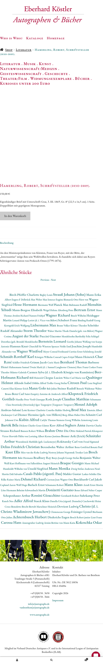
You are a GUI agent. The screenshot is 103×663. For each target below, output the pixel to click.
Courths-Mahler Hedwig (58, 410)
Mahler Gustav (72, 474)
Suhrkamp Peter (90, 495)
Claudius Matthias (76, 398)
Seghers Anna (75, 425)
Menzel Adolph (85, 404)
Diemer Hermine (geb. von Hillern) (40, 415)
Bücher (82, 78)
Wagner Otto (67, 479)
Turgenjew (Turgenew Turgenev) (57, 404)
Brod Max (79, 409)
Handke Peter (23, 399)
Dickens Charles (27, 425)
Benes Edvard (81, 490)
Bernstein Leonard (52, 341)
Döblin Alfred (39, 383)
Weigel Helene (50, 310)
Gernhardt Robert (70, 495)
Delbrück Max (28, 299)
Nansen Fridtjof (37, 315)
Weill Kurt (9, 463)
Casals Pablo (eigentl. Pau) (43, 473)
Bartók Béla (10, 425)
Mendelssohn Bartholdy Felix (76, 336)
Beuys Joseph (58, 458)
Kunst (45, 63)
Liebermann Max (43, 325)
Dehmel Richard (33, 479)
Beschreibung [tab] (6, 242)
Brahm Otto (54, 430)
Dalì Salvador (16, 474)
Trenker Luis (82, 452)
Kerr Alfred (57, 425)
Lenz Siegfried (95, 383)
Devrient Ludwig (68, 506)
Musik (29, 63)
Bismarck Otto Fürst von (76, 299)
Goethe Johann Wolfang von (81, 341)
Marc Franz (83, 367)
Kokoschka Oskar (89, 522)
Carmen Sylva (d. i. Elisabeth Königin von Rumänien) (61, 372)
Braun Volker (64, 325)
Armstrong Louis (89, 420)
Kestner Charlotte (37, 410)
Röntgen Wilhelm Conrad (48, 357)
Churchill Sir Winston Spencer (44, 346)
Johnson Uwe (12, 420)
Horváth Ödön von (19, 436)
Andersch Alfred (59, 394)
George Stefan (72, 458)
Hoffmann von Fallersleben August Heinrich (37, 463)
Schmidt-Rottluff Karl (17, 356)
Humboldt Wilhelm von (15, 468)
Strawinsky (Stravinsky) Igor (26, 404)
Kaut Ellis (13, 452)
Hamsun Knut (19, 346)
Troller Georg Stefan (57, 383)
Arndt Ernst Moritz (93, 485)
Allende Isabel (23, 383)
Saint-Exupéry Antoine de (38, 394)
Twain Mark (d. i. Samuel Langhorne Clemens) (53, 367)
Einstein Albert (94, 410)
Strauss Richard (10, 431)
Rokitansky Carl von (70, 441)
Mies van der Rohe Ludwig (34, 452)
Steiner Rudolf (66, 388)
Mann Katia (69, 522)
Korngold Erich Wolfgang (17, 325)
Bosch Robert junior (80, 517)
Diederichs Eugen (59, 517)
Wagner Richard (58, 315)
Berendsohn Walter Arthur (57, 447)
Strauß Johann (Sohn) (69, 294)
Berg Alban (68, 415)
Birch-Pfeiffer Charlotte (24, 295)
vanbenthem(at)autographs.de (35, 607)
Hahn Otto (80, 415)
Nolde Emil (66, 346)
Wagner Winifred (29, 351)
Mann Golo (38, 388)
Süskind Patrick (84, 431)
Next (53, 279)
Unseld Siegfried (38, 469)
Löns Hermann (9, 490)
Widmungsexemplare (51, 78)
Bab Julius (52, 388)
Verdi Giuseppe (38, 399)
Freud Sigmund (91, 441)
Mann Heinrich (85, 357)
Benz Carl (18, 394)
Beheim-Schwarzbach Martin (31, 490)
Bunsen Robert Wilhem (33, 431)
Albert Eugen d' (13, 299)
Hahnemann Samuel (19, 367)
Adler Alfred (24, 500)
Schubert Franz (68, 320)
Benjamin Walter (90, 458)
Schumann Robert (54, 485)
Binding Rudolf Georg (89, 320)
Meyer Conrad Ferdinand (56, 351)
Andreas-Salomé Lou (14, 410)
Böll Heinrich (37, 377)
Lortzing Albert (37, 436)
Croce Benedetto (13, 506)
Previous (45, 279)
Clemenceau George (61, 512)
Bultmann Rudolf (78, 304)
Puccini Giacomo (51, 336)
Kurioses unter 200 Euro (25, 83)
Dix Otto (70, 431)
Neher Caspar (95, 490)
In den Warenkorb (15, 216)
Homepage (56, 38)
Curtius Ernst (76, 351)
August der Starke (26, 335)
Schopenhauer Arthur (17, 495)
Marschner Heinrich (47, 506)
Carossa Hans (11, 522)
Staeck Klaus (42, 501)
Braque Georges (72, 462)
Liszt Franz (96, 517)
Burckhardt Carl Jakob (88, 479)
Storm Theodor (35, 330)
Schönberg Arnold (92, 351)
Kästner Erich (21, 388)
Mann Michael (92, 463)
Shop (8, 50)
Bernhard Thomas (74, 362)
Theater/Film (13, 78)
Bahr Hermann (26, 458)
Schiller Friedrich (21, 362)
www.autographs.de (39, 614)
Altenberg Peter (66, 310)
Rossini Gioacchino (46, 495)
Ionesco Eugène (56, 299)
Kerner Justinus (53, 436)
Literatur (23, 50)
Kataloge (34, 38)
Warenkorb (78, 658)
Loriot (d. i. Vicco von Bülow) (43, 320)
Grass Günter (43, 425)
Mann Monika (60, 468)
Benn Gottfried (82, 447)
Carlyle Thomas (48, 420)
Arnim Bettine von (53, 522)
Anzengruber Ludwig (33, 522)
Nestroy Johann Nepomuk (61, 452)
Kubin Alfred (29, 419)
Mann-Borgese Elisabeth (27, 310)
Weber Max (42, 299)
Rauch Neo (8, 501)
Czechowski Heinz (92, 501)
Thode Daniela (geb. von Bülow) (78, 331)
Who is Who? (11, 38)
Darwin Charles (94, 425)
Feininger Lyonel (82, 512)
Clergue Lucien (53, 378)
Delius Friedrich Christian (21, 446)
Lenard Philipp (20, 320)
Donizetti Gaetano (60, 489)
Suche (51, 660)
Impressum (57, 600)
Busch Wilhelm (79, 315)
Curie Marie (53, 362)
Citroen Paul (78, 382)
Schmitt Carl (94, 415)
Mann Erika (93, 295)
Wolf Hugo (22, 485)
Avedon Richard (20, 315)
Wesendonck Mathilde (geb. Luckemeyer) (36, 441)
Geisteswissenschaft (21, 73)
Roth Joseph (54, 399)
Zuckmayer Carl (9, 415)
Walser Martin (54, 331)
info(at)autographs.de (38, 604)
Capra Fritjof (68, 357)
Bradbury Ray (43, 458)
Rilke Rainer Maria (11, 479)
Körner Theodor (79, 325)
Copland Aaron (8, 485)
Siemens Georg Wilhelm (68, 420)
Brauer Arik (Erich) (73, 436)
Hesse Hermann (25, 304)
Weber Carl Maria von (74, 377)
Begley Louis (46, 294)
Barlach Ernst (36, 485)
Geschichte (56, 73)
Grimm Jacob (38, 362)
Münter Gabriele (18, 372)
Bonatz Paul (96, 447)
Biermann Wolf (46, 304)
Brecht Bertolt (29, 506)
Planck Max (61, 305)
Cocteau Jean (53, 479)
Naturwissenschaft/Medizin (28, 68)
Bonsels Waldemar (85, 388)
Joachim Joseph (82, 346)
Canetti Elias (7, 388)
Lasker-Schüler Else (91, 474)
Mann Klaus (73, 484)
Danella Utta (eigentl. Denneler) (66, 501)
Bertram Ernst (85, 309)
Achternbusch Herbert (30, 516)
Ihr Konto (17, 660)
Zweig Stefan (77, 468)
